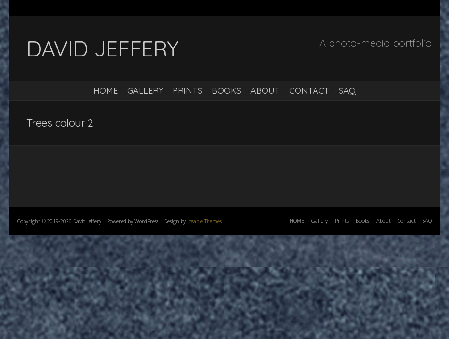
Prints (187, 90)
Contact (309, 90)
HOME (105, 90)
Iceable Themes (204, 221)
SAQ (347, 90)
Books (226, 90)
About (265, 90)
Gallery (145, 90)
